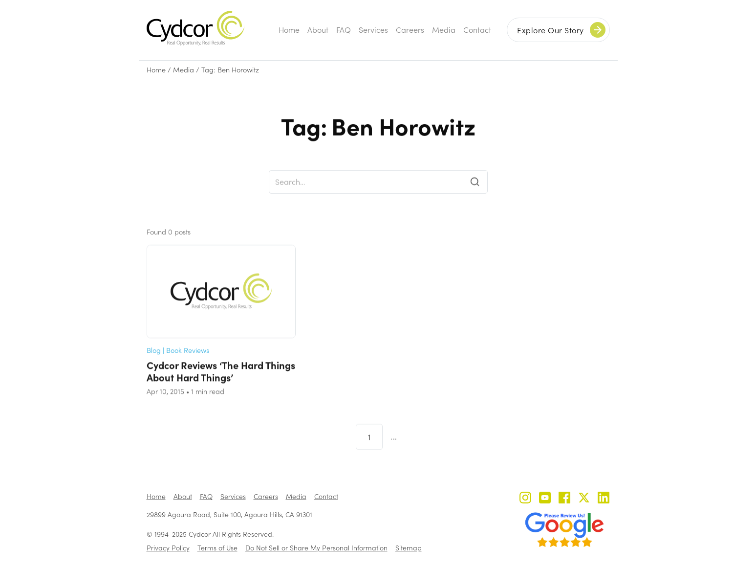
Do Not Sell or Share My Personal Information (316, 547)
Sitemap (408, 547)
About (317, 29)
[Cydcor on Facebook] (564, 499)
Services (373, 29)
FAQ (343, 29)
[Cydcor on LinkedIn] (603, 499)
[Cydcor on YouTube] (545, 499)
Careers (410, 29)
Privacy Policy (168, 547)
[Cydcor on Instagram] (525, 499)
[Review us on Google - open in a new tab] (564, 529)
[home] (195, 28)
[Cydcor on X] (584, 499)
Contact (477, 29)
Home (289, 29)
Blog (154, 362)
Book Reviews (187, 362)
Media (443, 29)
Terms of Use (217, 547)
